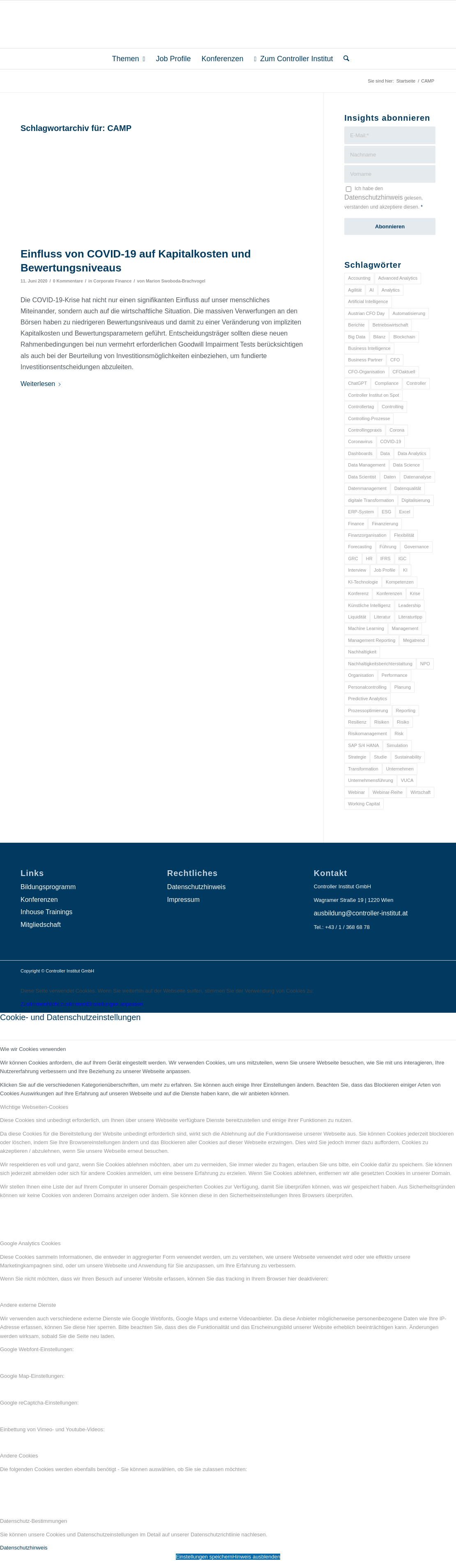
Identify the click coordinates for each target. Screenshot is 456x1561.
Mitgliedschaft (41, 924)
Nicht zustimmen (66, 1004)
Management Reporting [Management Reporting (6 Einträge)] (371, 640)
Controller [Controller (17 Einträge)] (416, 383)
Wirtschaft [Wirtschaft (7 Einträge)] (420, 792)
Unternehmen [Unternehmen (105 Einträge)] (400, 768)
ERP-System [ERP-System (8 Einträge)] (361, 511)
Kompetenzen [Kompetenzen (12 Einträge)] (400, 581)
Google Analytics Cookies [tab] (30, 1243)
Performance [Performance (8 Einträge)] (395, 675)
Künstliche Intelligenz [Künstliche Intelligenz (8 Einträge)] (369, 605)
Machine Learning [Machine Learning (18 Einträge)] (366, 628)
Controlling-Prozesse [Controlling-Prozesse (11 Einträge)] (369, 418)
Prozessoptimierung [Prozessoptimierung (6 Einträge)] (368, 710)
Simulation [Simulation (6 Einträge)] (397, 745)
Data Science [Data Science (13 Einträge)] (406, 464)
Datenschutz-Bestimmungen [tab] (33, 1521)
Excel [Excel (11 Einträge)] (404, 511)
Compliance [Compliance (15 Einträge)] (386, 383)
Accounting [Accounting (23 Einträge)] (359, 278)
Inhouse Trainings (46, 911)
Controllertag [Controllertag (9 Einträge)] (361, 406)
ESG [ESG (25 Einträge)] (386, 511)
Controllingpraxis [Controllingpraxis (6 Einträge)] (365, 430)
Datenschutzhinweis (373, 197)
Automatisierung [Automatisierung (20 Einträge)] (409, 313)
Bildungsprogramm (48, 886)
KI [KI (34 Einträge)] (405, 570)
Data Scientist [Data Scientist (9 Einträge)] (362, 476)
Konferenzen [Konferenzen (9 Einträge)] (389, 593)
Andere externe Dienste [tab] (28, 1305)
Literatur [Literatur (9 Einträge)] (382, 616)
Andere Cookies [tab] (19, 1456)
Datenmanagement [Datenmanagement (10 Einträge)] (367, 488)
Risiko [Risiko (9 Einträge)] (403, 722)
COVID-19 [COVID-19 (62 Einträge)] (390, 441)
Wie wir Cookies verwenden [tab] (33, 1049)
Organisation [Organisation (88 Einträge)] (360, 675)
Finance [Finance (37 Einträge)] (356, 523)
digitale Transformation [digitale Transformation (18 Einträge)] (371, 500)
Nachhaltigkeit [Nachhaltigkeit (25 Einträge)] (362, 651)
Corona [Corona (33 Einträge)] (396, 430)
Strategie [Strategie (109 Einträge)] (357, 756)
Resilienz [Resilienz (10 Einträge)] (357, 722)
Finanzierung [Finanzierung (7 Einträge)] (385, 523)
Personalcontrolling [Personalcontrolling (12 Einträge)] (367, 687)
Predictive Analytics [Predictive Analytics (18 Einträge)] (367, 698)
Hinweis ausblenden (256, 1557)
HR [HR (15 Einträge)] (369, 558)
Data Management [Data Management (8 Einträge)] (366, 464)
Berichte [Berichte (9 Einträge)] (356, 324)
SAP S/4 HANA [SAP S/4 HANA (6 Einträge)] (363, 745)
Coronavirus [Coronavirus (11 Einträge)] (360, 441)
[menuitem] (129, 58)
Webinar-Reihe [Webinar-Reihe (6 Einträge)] (388, 792)
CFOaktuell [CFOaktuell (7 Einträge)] (404, 371)
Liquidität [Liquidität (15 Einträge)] (357, 616)
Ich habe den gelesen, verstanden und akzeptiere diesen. (383, 198)
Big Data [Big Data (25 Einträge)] (356, 336)
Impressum (183, 899)
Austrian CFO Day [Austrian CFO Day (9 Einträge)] (366, 313)
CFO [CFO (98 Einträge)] (395, 359)
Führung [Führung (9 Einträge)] (388, 546)
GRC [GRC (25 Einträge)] (353, 558)
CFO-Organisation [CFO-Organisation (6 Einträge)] (366, 371)
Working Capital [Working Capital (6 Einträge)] (364, 803)
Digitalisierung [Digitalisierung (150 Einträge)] (416, 500)
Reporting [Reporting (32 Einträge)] (406, 710)
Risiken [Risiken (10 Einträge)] (381, 722)
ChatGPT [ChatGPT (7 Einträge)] (357, 383)
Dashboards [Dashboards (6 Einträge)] (360, 453)
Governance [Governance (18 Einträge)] (416, 546)
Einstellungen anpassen (114, 1004)
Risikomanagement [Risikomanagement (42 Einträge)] (367, 733)
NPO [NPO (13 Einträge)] (425, 663)
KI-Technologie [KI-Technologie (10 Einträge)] (363, 581)
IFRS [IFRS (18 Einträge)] (385, 558)
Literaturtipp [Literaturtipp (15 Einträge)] (410, 616)
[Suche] (343, 58)
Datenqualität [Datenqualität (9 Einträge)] (407, 488)
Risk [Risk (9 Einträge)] (398, 733)
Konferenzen (39, 899)
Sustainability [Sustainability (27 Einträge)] (408, 756)
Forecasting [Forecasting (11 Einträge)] (359, 546)
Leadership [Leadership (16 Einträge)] (409, 605)
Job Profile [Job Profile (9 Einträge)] (384, 570)
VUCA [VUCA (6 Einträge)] (407, 780)
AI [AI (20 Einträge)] (371, 289)
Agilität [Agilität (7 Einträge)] (355, 289)
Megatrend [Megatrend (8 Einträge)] (414, 640)
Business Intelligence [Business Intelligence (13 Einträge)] (369, 348)
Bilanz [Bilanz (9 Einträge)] (379, 336)
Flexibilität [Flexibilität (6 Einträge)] (404, 535)
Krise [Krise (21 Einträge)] (415, 593)
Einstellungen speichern (204, 1557)
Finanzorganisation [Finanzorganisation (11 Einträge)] (367, 535)
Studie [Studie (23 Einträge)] (380, 756)
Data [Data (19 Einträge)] (385, 453)
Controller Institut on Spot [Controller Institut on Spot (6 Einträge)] (373, 395)
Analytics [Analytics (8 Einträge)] (391, 289)
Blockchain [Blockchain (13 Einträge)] (404, 336)
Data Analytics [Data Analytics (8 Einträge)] (412, 453)
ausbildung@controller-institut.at (361, 913)
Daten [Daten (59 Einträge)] (390, 476)
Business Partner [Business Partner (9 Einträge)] (365, 359)
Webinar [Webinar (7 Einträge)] (356, 792)
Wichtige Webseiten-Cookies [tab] (34, 1107)
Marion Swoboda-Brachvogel (175, 280)
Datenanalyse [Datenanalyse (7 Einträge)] (417, 476)
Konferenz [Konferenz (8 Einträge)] (358, 593)
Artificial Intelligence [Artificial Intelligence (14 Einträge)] (368, 301)
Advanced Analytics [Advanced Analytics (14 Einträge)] (397, 278)
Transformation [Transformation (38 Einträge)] (363, 768)
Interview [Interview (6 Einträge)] (357, 570)
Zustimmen (34, 1004)
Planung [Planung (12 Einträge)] (402, 687)
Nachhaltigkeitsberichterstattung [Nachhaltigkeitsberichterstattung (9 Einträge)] (380, 663)
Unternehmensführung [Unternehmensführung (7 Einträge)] (370, 780)
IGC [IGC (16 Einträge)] (402, 558)
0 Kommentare (68, 280)
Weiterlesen (41, 383)
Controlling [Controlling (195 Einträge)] (392, 406)
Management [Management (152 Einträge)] (405, 628)
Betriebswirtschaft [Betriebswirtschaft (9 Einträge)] (390, 324)
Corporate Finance (112, 280)
